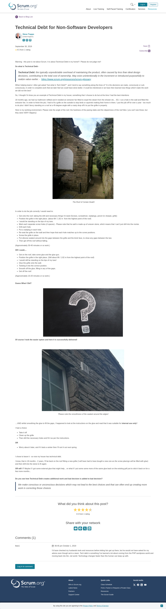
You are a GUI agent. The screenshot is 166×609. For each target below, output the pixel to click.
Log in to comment (25, 566)
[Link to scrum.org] (134, 585)
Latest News (72, 588)
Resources (105, 591)
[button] (88, 9)
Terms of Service (102, 606)
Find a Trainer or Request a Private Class (115, 588)
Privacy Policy (88, 606)
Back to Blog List (24, 16)
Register (153, 4)
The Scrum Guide (107, 595)
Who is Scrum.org (74, 584)
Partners (71, 591)
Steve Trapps (28, 34)
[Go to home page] (28, 583)
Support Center (73, 595)
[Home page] (23, 6)
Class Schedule (106, 584)
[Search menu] (133, 4)
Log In (142, 4)
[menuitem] (133, 4)
